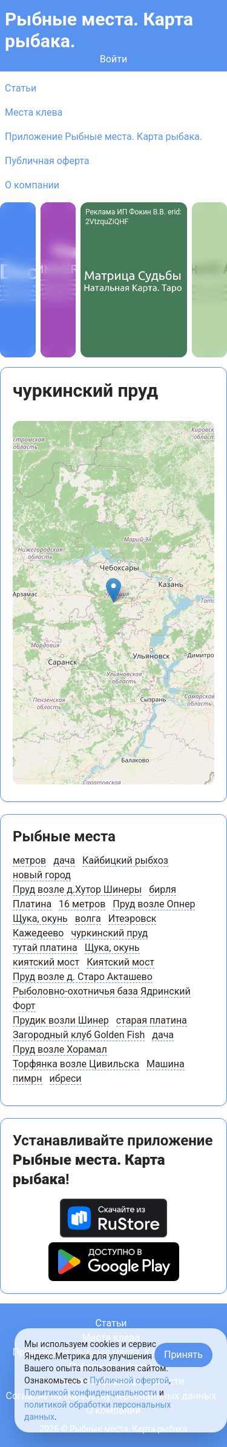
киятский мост (46, 962)
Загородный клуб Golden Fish (79, 1035)
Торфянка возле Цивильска (76, 1064)
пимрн (27, 1078)
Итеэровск (132, 918)
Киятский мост (120, 962)
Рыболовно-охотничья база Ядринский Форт (102, 998)
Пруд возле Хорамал (60, 1049)
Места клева (33, 112)
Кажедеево (38, 933)
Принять (183, 1354)
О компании (32, 185)
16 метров (82, 904)
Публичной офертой (129, 1380)
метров (29, 860)
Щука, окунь (40, 918)
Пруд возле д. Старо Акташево (83, 976)
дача (64, 860)
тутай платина (45, 947)
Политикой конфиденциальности (90, 1392)
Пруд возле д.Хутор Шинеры (77, 889)
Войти (113, 59)
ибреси (66, 1078)
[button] (113, 590)
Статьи (20, 88)
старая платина (151, 1020)
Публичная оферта (47, 161)
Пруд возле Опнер (154, 904)
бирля (162, 889)
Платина (32, 904)
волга (88, 918)
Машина (165, 1064)
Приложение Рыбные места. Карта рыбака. (103, 136)
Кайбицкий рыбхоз (125, 860)
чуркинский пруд (109, 933)
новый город (42, 875)
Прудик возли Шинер (61, 1020)
